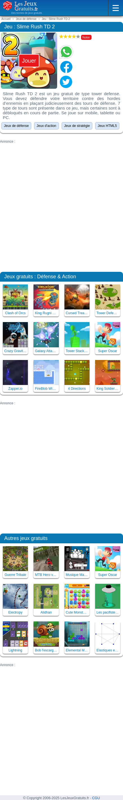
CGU (96, 798)
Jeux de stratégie (77, 126)
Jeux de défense (16, 126)
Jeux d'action (46, 126)
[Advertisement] (61, 204)
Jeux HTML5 (107, 126)
